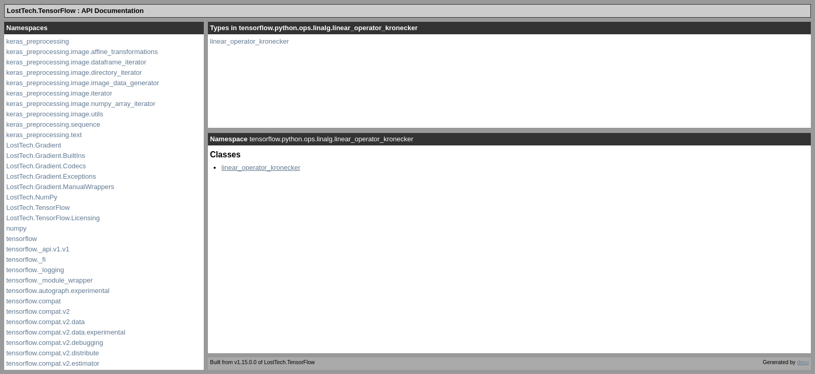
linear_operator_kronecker (249, 41)
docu (803, 362)
